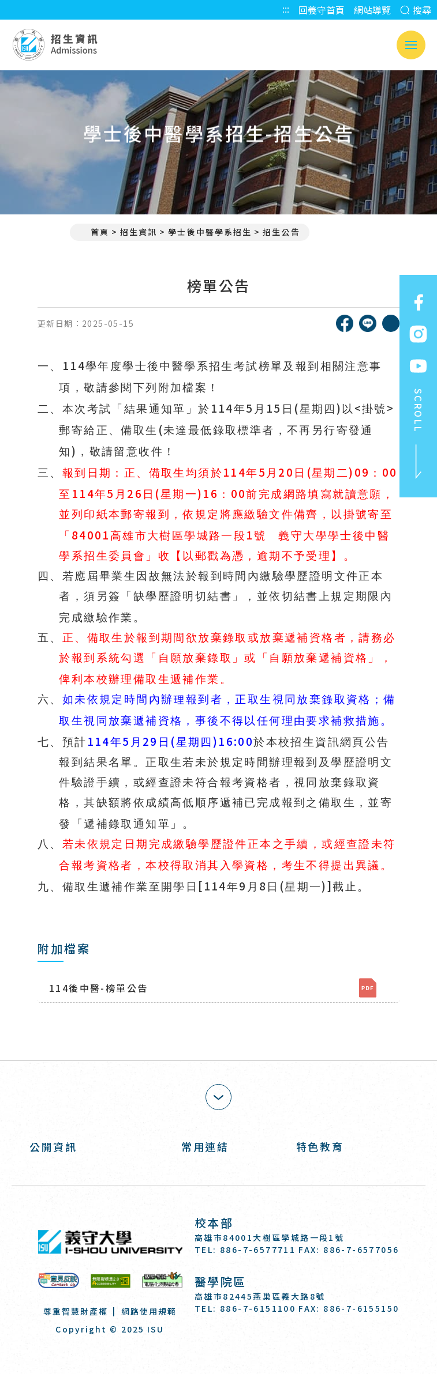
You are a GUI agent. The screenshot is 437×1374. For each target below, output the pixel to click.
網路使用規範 (149, 1311)
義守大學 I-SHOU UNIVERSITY (110, 1242)
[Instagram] (232, 1341)
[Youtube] (260, 1341)
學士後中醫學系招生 (210, 231)
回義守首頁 (321, 10)
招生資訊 (138, 231)
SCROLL (418, 434)
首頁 (94, 231)
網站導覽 (372, 10)
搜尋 (415, 10)
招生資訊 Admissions (55, 45)
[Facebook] (204, 1341)
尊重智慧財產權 (76, 1311)
